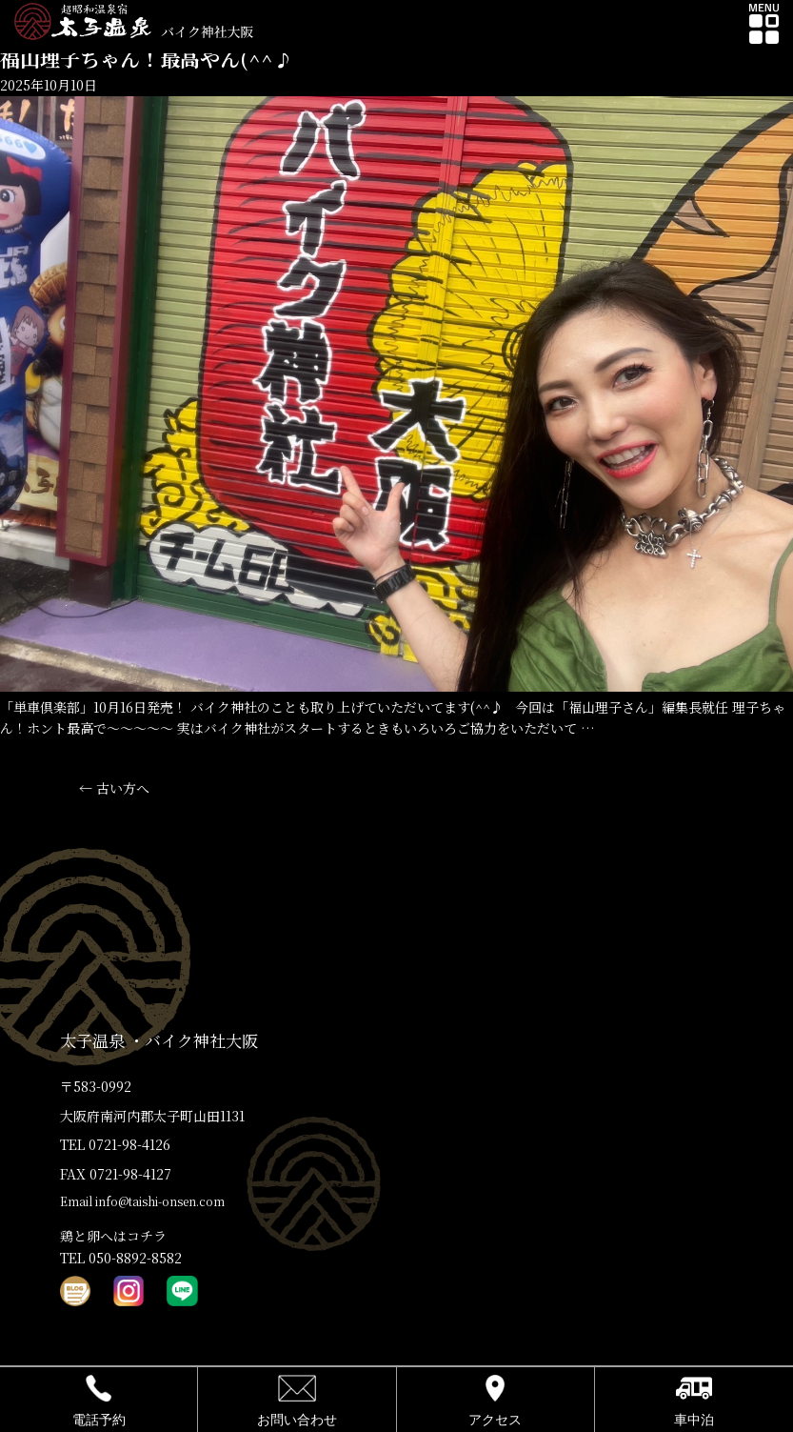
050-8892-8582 (135, 1257)
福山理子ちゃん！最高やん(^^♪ (146, 58)
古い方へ (114, 787)
